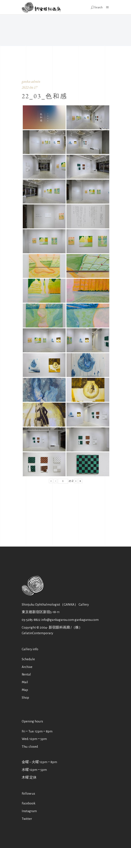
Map (25, 690)
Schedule (28, 659)
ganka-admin (31, 81)
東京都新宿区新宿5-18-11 (41, 612)
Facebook (28, 803)
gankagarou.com (87, 619)
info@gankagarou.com (57, 619)
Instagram (29, 811)
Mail (25, 682)
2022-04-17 (29, 87)
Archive (27, 667)
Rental (26, 674)
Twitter (27, 818)
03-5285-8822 (31, 619)
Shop (25, 697)
